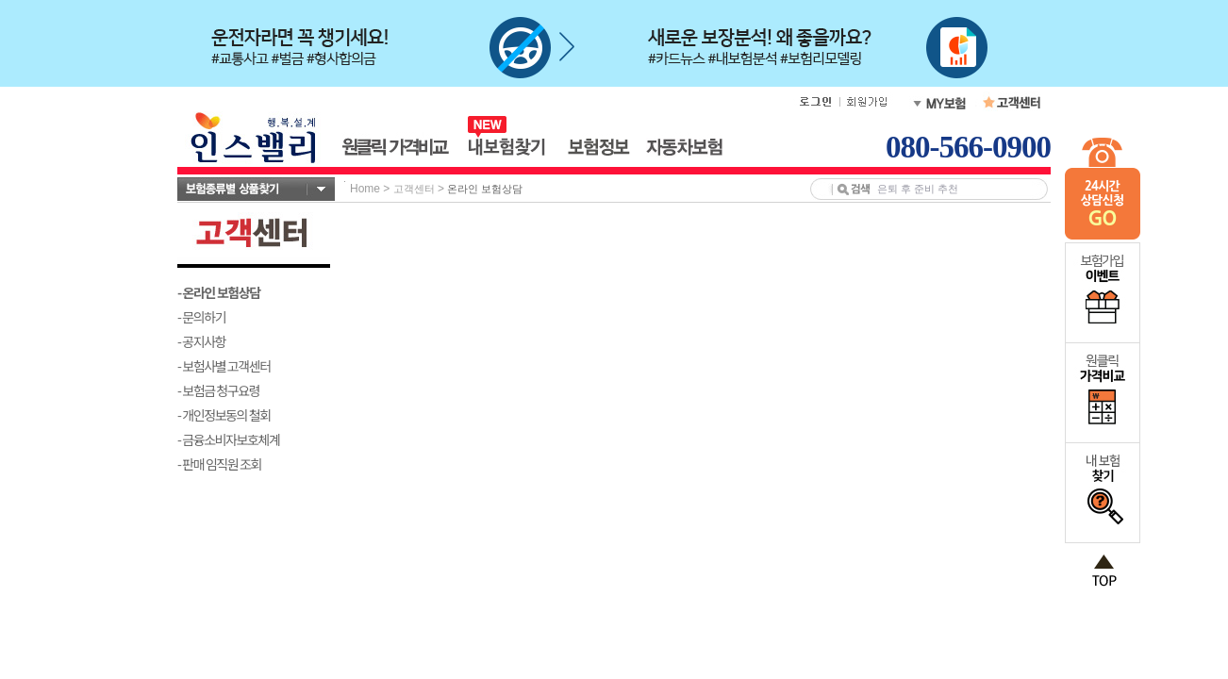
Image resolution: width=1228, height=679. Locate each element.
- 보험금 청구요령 (218, 390)
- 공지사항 (201, 341)
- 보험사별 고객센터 (224, 365)
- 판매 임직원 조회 (219, 464)
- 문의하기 (201, 316)
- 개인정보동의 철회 (224, 415)
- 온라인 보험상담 (218, 292)
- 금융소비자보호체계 (228, 439)
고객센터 (414, 188)
